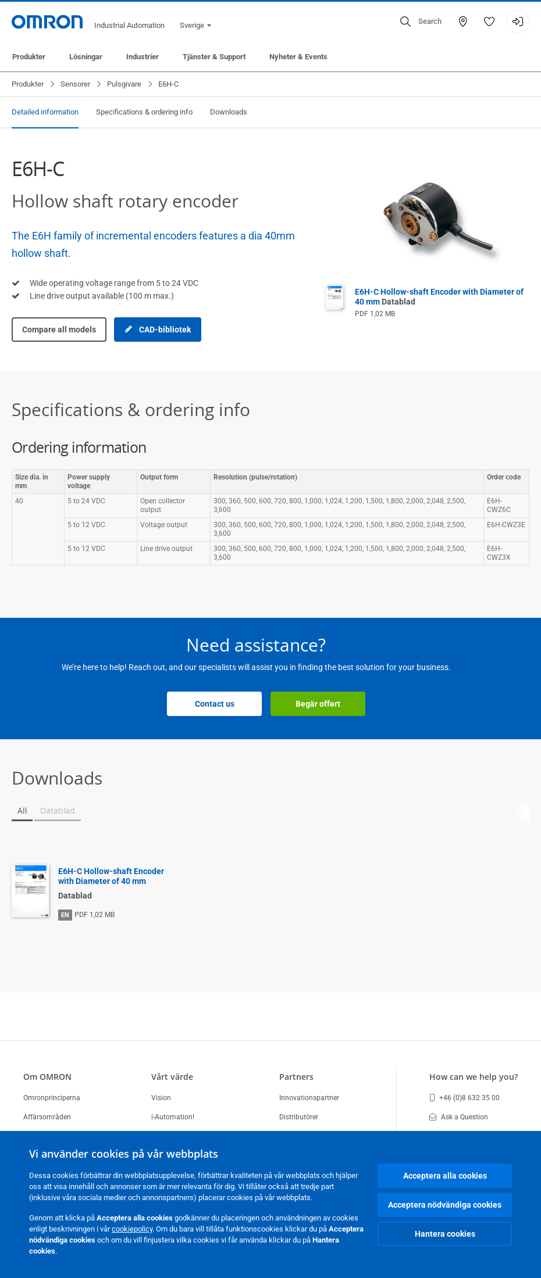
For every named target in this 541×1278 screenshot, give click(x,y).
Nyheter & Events (298, 56)
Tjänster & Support (214, 56)
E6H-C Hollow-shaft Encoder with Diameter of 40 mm (111, 876)
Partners (296, 1076)
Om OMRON (47, 1076)
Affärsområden (47, 1117)
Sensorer (75, 84)
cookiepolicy (132, 1229)
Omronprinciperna (51, 1098)
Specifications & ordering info (144, 112)
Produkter (28, 56)
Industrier (142, 56)
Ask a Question (458, 1117)
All (22, 810)
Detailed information (45, 112)
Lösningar (85, 56)
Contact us (214, 703)
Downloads (228, 112)
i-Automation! (172, 1117)
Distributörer (298, 1117)
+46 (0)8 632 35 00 (464, 1098)
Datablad (57, 810)
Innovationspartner (309, 1098)
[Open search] (420, 21)
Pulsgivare (124, 84)
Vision (161, 1098)
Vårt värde (172, 1076)
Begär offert (318, 703)
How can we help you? (473, 1076)
